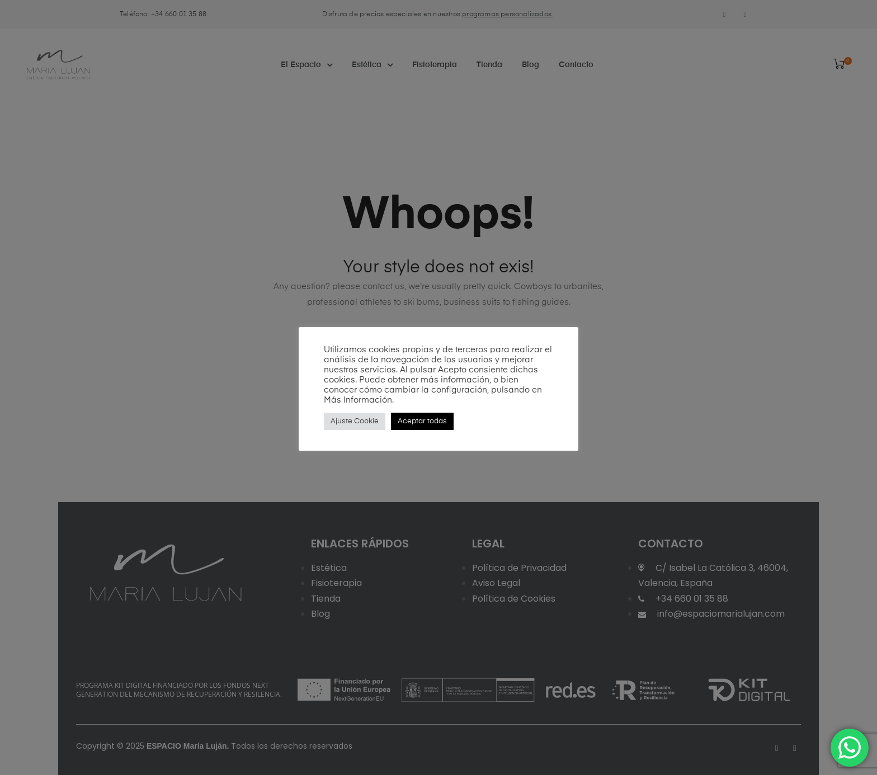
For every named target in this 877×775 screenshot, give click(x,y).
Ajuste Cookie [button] (355, 421)
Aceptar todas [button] (422, 421)
